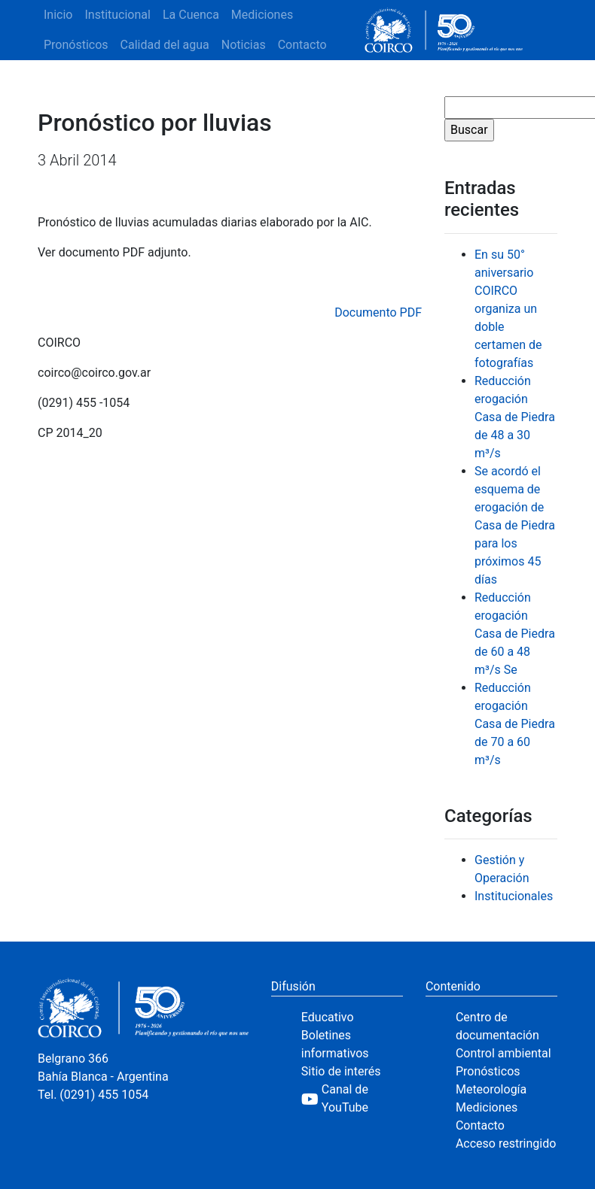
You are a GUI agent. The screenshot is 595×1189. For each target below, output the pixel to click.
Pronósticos (76, 45)
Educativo (327, 1017)
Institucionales (513, 896)
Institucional (117, 15)
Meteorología (491, 1089)
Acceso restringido (506, 1143)
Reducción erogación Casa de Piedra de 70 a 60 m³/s (514, 724)
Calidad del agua (165, 45)
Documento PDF (378, 312)
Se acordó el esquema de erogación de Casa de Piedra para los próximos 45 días (514, 525)
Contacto (302, 45)
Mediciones (262, 15)
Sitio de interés (341, 1071)
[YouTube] (352, 1099)
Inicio (58, 15)
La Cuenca (191, 15)
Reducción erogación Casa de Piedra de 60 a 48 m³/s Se (514, 633)
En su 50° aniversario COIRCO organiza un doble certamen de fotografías (508, 308)
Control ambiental (503, 1053)
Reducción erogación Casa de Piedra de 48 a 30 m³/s (514, 417)
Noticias (243, 45)
